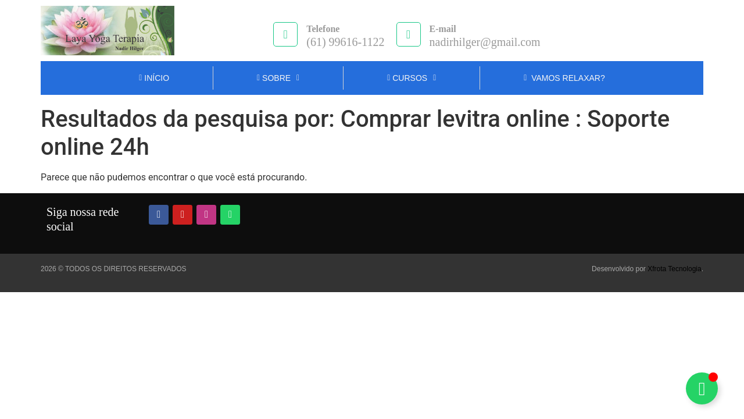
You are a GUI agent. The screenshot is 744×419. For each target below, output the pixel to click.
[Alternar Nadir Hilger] (702, 388)
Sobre (278, 78)
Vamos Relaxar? (564, 78)
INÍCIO (154, 78)
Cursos (411, 78)
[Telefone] (285, 34)
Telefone (322, 29)
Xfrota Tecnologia (675, 269)
